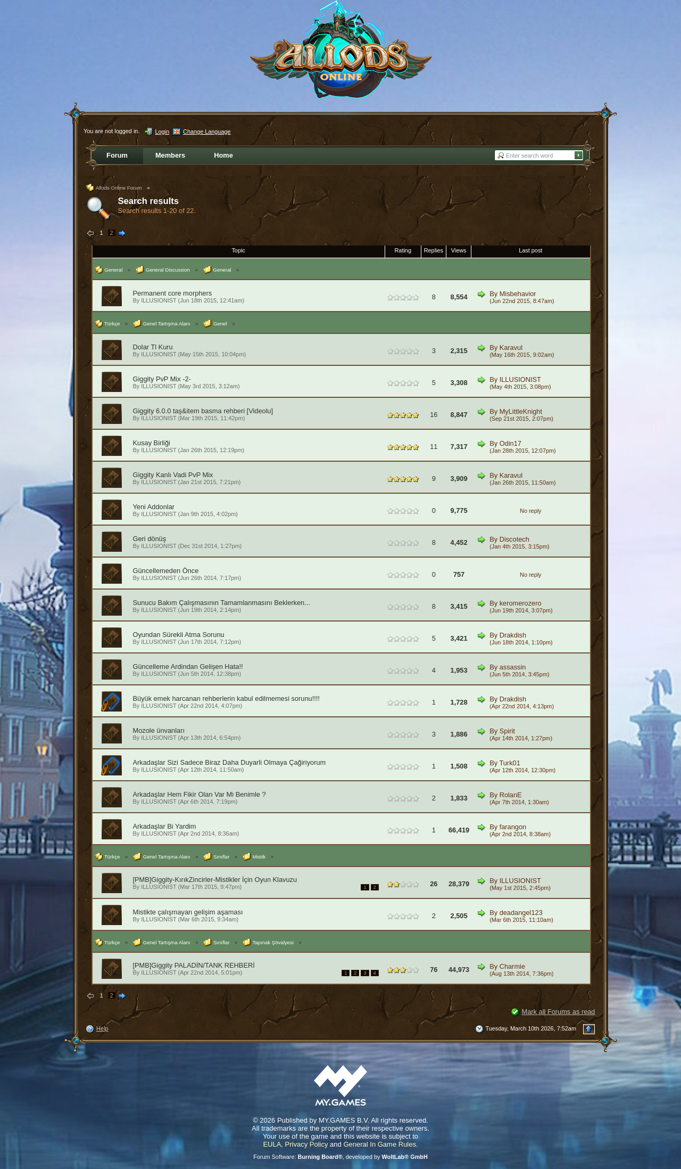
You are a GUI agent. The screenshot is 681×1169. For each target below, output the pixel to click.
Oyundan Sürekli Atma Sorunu (179, 635)
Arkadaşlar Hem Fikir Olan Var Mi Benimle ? (199, 794)
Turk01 (509, 763)
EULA (272, 1144)
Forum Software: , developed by (340, 1157)
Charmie (512, 966)
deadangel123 (521, 913)
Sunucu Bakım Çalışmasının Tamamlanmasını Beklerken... (221, 603)
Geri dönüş (150, 539)
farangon (513, 827)
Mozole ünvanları (159, 730)
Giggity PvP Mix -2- (162, 379)
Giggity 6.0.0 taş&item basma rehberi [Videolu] (203, 411)
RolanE (511, 795)
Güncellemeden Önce (166, 571)
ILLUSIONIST (158, 300)
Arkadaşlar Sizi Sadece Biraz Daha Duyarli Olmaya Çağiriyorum (229, 762)
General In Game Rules (379, 1144)
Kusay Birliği (151, 443)
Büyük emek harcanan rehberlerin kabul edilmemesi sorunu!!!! (226, 698)
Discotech (514, 539)
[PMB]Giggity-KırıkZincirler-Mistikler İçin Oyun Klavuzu (215, 880)
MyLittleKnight (521, 411)
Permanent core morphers (172, 293)
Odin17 (510, 443)
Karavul (511, 347)
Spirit (507, 731)
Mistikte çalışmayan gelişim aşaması (188, 912)
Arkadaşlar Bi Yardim (164, 826)
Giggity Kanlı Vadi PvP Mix (173, 475)
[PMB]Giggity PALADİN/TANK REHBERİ (194, 965)
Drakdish (513, 635)
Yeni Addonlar (154, 507)
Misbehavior (518, 294)
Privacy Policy (306, 1144)
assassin (513, 667)
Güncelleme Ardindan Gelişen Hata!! (188, 667)
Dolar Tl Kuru (153, 347)
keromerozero (521, 603)
